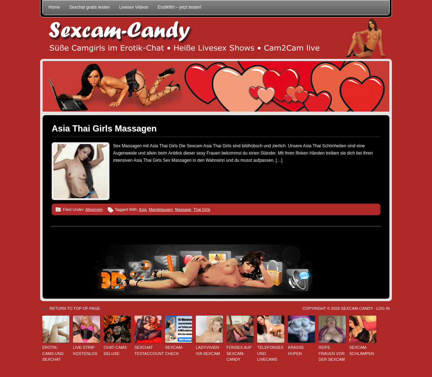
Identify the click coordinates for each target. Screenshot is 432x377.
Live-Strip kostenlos (85, 350)
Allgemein (94, 209)
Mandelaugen (161, 209)
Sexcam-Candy (357, 308)
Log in (383, 308)
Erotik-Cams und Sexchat (53, 353)
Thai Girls (201, 209)
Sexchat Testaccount (147, 350)
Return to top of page (74, 308)
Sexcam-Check (174, 350)
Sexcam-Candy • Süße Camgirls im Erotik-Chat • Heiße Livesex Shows (216, 38)
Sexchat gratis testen (89, 7)
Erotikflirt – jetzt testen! (180, 7)
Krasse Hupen (296, 350)
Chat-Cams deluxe (115, 350)
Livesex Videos (133, 7)
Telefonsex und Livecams (270, 353)
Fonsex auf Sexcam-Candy (239, 353)
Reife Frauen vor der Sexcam (332, 353)
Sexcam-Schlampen (361, 350)
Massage (183, 209)
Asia (142, 209)
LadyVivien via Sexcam (208, 350)
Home (54, 7)
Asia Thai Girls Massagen (104, 128)
